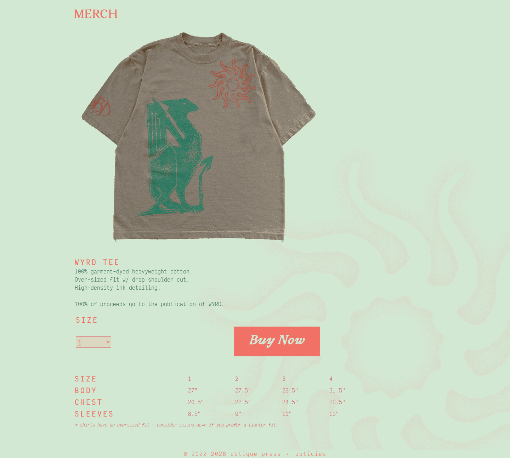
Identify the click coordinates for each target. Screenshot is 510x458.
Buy (26, 54)
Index (23, 18)
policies (311, 453)
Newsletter (37, 108)
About (32, 37)
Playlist (28, 126)
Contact (28, 145)
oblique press (256, 453)
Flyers (25, 89)
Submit (36, 72)
